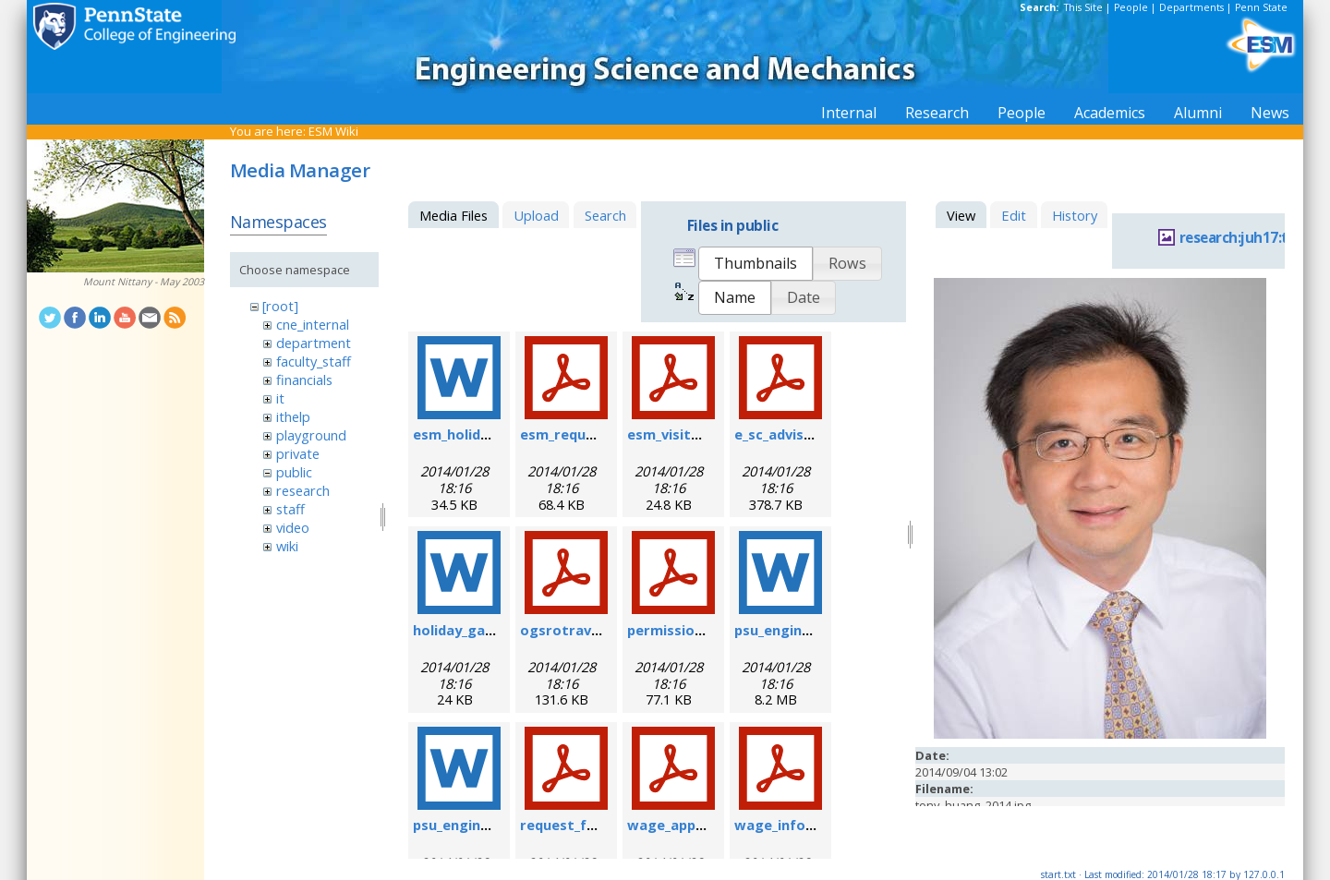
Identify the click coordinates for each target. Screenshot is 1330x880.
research (303, 490)
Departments (1191, 7)
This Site (1083, 7)
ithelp (293, 416)
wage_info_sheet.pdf (805, 824)
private (298, 453)
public (294, 472)
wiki (287, 545)
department (313, 342)
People (1131, 7)
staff (290, 509)
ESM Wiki (333, 131)
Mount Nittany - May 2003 (143, 281)
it (280, 398)
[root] (280, 305)
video (292, 527)
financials (304, 379)
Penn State (1261, 7)
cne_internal (312, 324)
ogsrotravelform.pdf (592, 630)
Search (605, 215)
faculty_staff (313, 361)
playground (311, 435)
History (1074, 215)
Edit (1013, 215)
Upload (536, 215)
